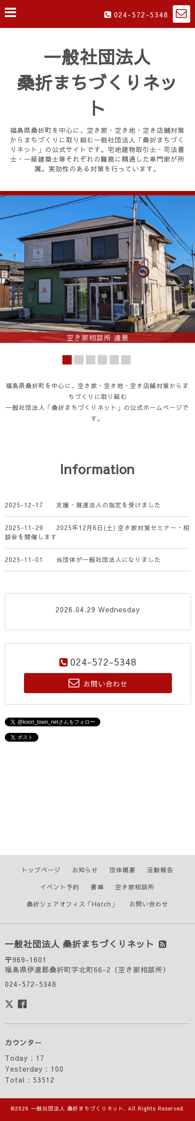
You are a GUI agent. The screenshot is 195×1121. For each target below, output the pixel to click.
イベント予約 (59, 886)
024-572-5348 (141, 14)
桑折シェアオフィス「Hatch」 (72, 903)
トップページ (41, 869)
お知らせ (85, 869)
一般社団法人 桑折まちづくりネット (97, 82)
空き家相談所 (134, 886)
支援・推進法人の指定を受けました (108, 504)
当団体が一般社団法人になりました (108, 559)
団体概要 (122, 869)
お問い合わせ (148, 903)
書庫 (97, 886)
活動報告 (160, 869)
